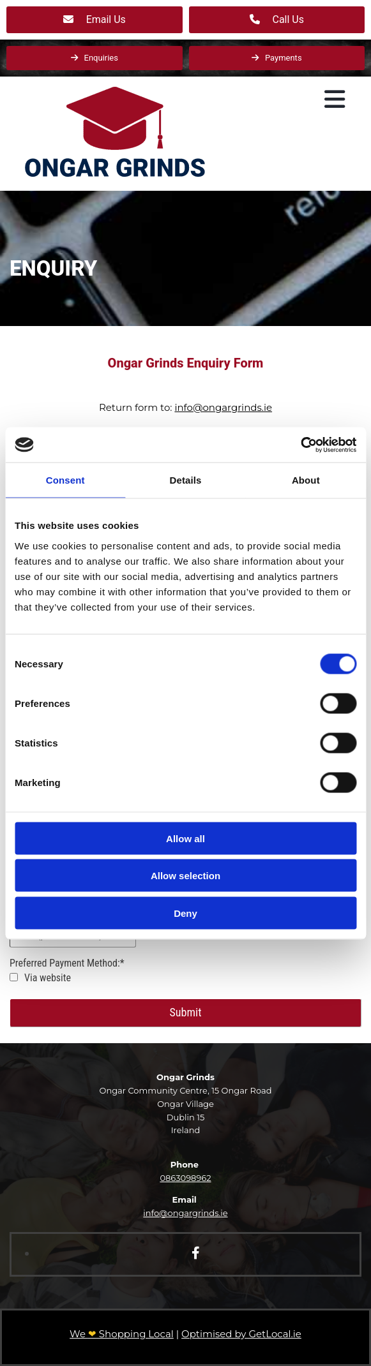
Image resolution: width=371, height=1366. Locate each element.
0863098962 (185, 1178)
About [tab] (306, 480)
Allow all (185, 838)
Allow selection (185, 875)
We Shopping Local (122, 1334)
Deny (185, 912)
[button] (94, 19)
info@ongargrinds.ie (223, 407)
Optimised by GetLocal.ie (241, 1334)
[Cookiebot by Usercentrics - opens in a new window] (300, 444)
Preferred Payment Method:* (67, 963)
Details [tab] (186, 480)
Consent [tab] (65, 480)
